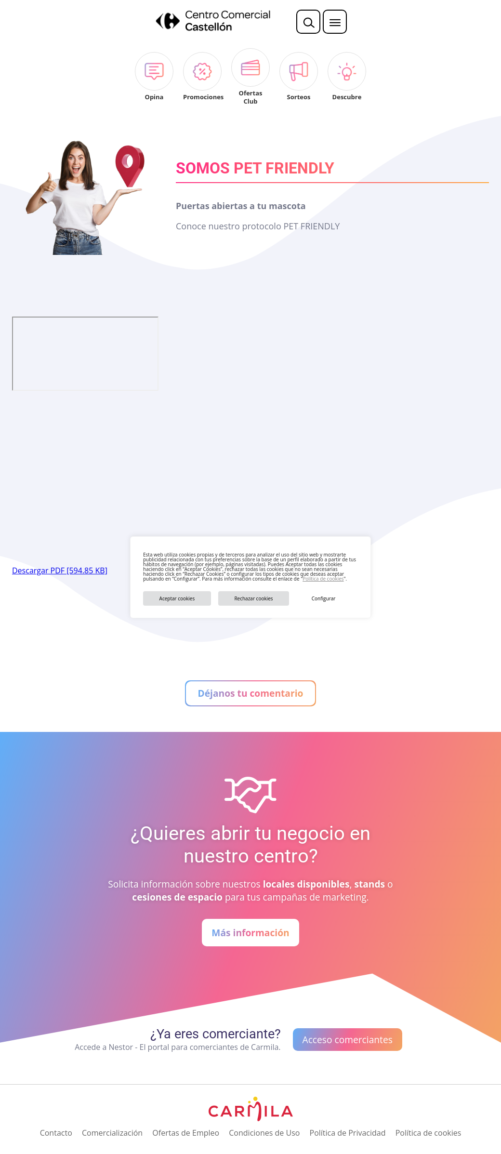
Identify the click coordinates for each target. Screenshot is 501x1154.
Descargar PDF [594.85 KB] (59, 570)
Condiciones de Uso (264, 1132)
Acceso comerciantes (348, 1039)
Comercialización (112, 1132)
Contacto (56, 1132)
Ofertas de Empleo (185, 1132)
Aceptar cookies (177, 598)
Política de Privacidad (348, 1132)
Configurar (324, 598)
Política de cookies (323, 578)
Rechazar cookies (253, 598)
